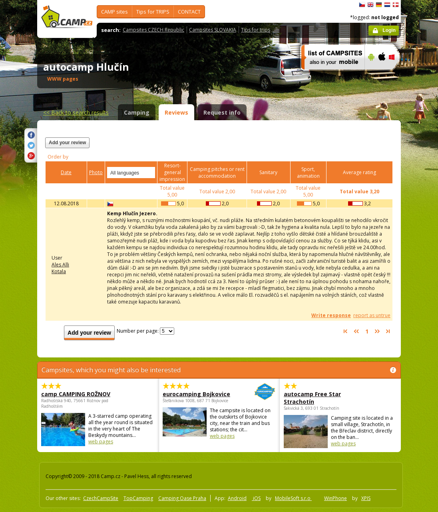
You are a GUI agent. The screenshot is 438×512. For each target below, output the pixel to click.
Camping (136, 112)
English (370, 5)
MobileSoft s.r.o (293, 498)
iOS (256, 498)
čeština (362, 5)
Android (237, 498)
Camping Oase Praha (182, 498)
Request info (222, 112)
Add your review (67, 142)
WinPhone (335, 498)
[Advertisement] (294, 147)
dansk (395, 5)
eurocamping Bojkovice (197, 394)
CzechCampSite (100, 498)
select (149, 172)
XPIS (365, 498)
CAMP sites (114, 11)
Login (389, 30)
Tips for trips (255, 29)
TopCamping (138, 498)
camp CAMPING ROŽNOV (75, 394)
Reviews (176, 112)
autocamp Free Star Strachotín (312, 397)
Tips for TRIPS (152, 11)
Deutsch (379, 5)
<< (76, 112)
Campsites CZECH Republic (153, 29)
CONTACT (189, 11)
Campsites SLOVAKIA (212, 29)
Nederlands (387, 5)
